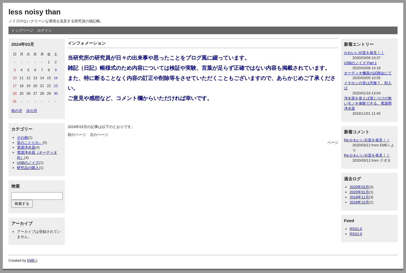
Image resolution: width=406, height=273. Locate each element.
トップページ (22, 30)
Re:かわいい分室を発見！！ (367, 140)
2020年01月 (359, 192)
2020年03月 (359, 187)
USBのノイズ (28, 163)
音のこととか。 (30, 142)
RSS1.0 (356, 229)
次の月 (31, 111)
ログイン (44, 30)
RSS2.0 (356, 234)
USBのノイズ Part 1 (360, 63)
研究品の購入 (28, 168)
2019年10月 (359, 202)
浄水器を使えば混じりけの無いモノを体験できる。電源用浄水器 (368, 103)
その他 (22, 137)
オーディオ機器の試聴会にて (368, 73)
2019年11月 (359, 197)
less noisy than (34, 12)
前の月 (16, 111)
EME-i (32, 260)
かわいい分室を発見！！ (364, 53)
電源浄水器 (26, 147)
